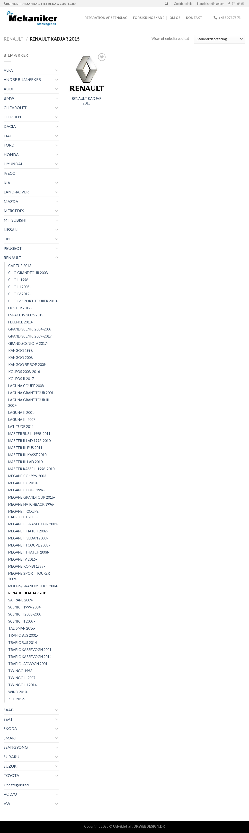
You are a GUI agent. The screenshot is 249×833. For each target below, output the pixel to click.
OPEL (8, 238)
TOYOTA (11, 775)
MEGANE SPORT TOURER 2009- (29, 576)
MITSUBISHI (15, 220)
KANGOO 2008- (21, 358)
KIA (7, 182)
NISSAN (11, 229)
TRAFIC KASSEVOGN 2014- (30, 657)
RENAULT (14, 39)
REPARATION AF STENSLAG (106, 18)
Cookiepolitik (183, 4)
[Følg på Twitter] (238, 4)
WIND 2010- (18, 692)
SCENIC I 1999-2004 (24, 607)
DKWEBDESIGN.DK (149, 826)
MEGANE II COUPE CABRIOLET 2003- (23, 514)
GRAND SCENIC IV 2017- (28, 343)
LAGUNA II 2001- (22, 412)
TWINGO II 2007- (22, 678)
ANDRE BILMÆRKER (22, 79)
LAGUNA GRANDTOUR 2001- (31, 393)
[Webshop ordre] (219, 38)
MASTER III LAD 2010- (26, 462)
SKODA (10, 728)
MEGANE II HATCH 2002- (28, 531)
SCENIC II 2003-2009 (25, 614)
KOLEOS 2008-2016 (24, 372)
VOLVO (10, 794)
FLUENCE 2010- (20, 322)
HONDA (11, 154)
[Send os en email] (242, 4)
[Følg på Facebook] (229, 4)
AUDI (8, 89)
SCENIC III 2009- (21, 621)
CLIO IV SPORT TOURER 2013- (33, 301)
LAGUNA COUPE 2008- (26, 386)
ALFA (8, 70)
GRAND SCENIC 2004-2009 (30, 329)
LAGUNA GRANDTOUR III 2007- (28, 403)
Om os (174, 18)
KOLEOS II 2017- (21, 379)
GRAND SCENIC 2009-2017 (30, 336)
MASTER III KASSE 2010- (28, 455)
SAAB (9, 709)
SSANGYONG (16, 747)
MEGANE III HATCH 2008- (28, 552)
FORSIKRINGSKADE (148, 18)
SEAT (8, 719)
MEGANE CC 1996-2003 (27, 476)
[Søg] (166, 3)
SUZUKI (11, 766)
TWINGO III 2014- (23, 685)
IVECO (10, 173)
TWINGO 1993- (21, 671)
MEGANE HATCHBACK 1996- (31, 504)
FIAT (8, 135)
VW (7, 803)
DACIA (10, 126)
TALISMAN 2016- (22, 628)
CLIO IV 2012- (19, 294)
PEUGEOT (13, 248)
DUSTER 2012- (20, 308)
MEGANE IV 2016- (22, 559)
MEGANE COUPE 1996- (26, 490)
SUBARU (11, 756)
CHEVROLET (15, 107)
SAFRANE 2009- (21, 600)
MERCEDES (14, 210)
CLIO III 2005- (19, 287)
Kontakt (194, 18)
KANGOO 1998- (21, 350)
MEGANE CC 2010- (23, 483)
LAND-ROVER (16, 192)
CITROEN (12, 116)
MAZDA (11, 201)
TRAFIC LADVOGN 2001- (28, 664)
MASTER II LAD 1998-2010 (29, 441)
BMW (9, 98)
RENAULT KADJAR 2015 (27, 593)
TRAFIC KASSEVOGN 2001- (30, 650)
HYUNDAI (13, 163)
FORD (9, 145)
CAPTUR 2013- (20, 266)
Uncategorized (16, 784)
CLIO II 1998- (19, 280)
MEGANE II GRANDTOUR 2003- (33, 524)
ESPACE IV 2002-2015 (25, 315)
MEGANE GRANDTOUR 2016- (31, 497)
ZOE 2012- (16, 699)
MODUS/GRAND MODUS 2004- (33, 586)
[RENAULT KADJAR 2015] (86, 72)
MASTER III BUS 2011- (26, 448)
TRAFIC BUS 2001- (23, 635)
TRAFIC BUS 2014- (23, 643)
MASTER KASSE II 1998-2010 (31, 469)
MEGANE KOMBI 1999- (26, 566)
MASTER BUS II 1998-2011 (29, 434)
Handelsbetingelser (210, 4)
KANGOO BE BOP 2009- (27, 365)
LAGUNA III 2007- (22, 419)
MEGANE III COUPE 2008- (29, 545)
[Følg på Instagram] (233, 4)
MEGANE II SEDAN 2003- (28, 538)
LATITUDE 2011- (21, 427)
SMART (10, 738)
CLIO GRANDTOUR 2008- (28, 273)
